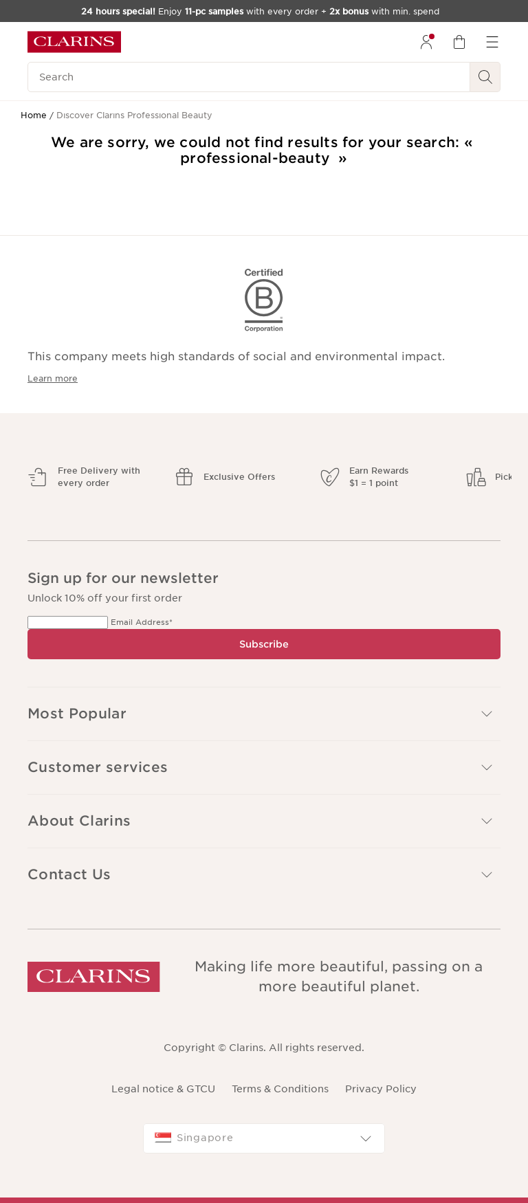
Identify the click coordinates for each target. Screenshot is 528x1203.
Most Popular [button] (261, 713)
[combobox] (264, 1138)
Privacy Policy (381, 1088)
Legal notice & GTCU (163, 1088)
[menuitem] (426, 42)
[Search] (249, 77)
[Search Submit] (485, 77)
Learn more (53, 378)
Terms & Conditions (280, 1088)
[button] (264, 767)
